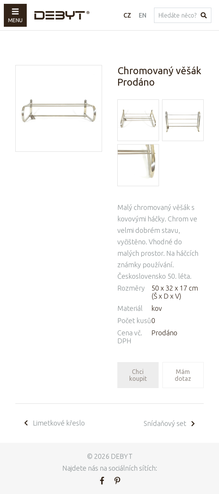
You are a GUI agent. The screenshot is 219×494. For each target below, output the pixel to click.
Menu (15, 15)
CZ (127, 15)
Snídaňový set (170, 423)
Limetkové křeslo (54, 423)
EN (142, 15)
